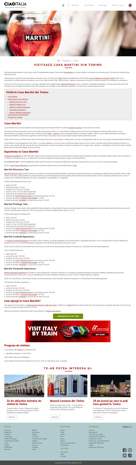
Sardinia (35, 447)
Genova (56, 133)
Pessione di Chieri (75, 128)
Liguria (6, 445)
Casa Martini (68, 72)
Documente (93, 432)
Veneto (35, 445)
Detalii (12, 417)
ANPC (91, 445)
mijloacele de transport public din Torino (42, 305)
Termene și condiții (96, 434)
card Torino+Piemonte (19, 165)
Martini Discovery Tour (18, 102)
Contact (92, 430)
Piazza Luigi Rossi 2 (53, 311)
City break (64, 452)
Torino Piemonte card (23, 196)
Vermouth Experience (17, 110)
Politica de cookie (95, 439)
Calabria (7, 434)
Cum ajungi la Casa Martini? (18, 115)
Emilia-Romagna (10, 439)
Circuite (63, 456)
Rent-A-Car (117, 5)
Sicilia (34, 449)
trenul (69, 305)
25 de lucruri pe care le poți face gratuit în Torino (110, 402)
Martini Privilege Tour (17, 104)
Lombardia (8, 447)
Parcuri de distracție (67, 443)
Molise (34, 430)
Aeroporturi (64, 445)
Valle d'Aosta (37, 443)
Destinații (89, 5)
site (75, 165)
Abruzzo (7, 430)
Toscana (35, 436)
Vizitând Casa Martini (12, 156)
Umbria (35, 441)
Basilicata (8, 432)
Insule (62, 434)
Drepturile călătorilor (96, 443)
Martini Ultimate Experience (20, 112)
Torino (60, 78)
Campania (8, 436)
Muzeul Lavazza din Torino (67, 400)
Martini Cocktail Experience (19, 107)
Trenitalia (22, 200)
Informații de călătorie (97, 436)
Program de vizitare (15, 117)
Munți (62, 441)
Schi (62, 436)
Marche (7, 449)
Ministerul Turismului (96, 447)
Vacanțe (103, 5)
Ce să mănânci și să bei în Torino (102, 78)
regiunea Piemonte (68, 84)
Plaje (62, 432)
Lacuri (62, 439)
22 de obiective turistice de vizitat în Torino (24, 402)
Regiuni (75, 5)
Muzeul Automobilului (29, 198)
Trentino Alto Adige (39, 439)
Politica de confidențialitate (99, 441)
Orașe (62, 430)
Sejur (62, 454)
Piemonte (35, 432)
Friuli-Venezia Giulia (11, 441)
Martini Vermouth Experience (15, 273)
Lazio (6, 443)
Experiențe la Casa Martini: (18, 99)
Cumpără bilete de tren (68, 316)
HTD (80, 463)
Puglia (34, 434)
